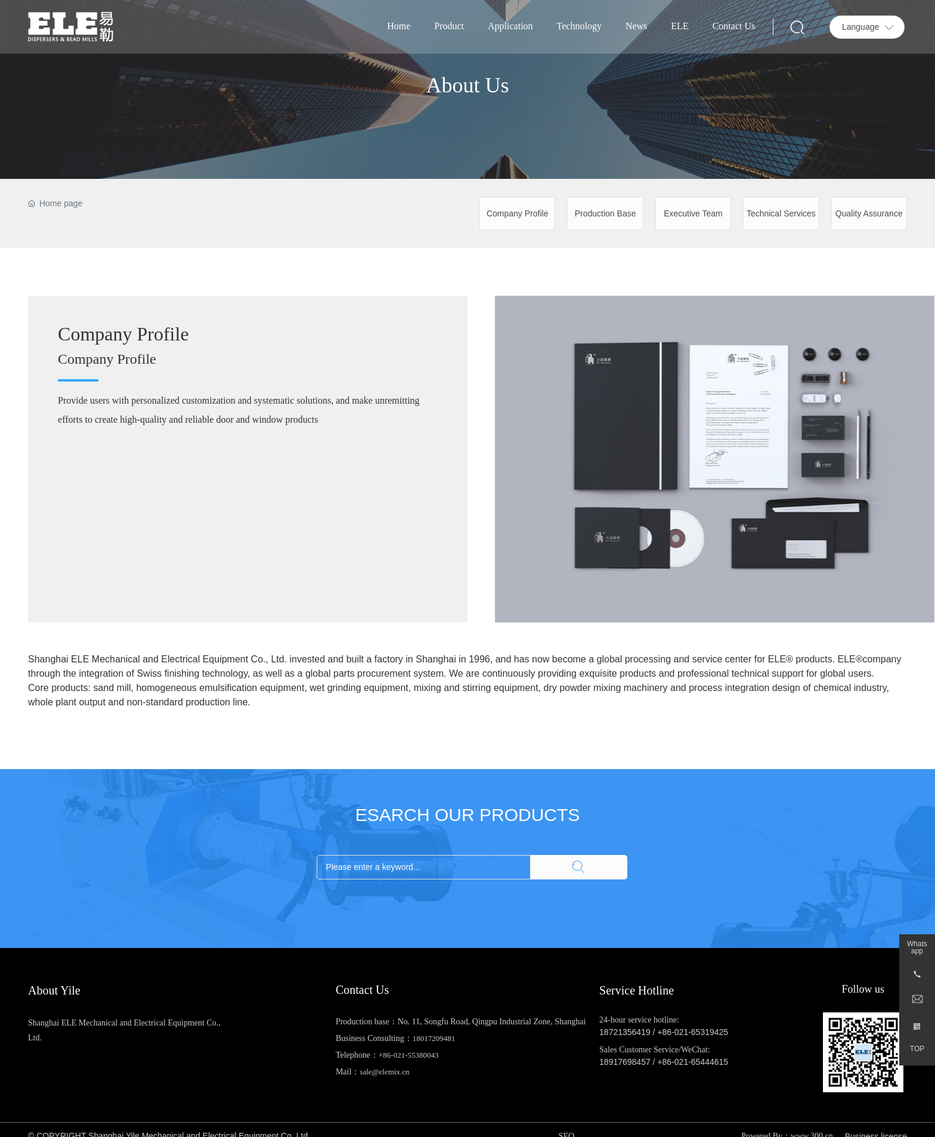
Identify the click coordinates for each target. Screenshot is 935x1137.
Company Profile (518, 213)
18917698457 (625, 1062)
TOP (917, 1049)
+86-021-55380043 (409, 1055)
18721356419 (625, 1032)
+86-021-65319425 (692, 1032)
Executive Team (693, 213)
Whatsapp (917, 947)
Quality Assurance (869, 213)
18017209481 (434, 1038)
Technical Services (781, 213)
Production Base (605, 213)
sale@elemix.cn (384, 1071)
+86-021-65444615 (692, 1062)
